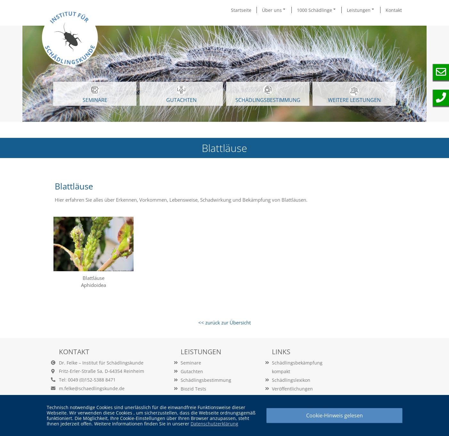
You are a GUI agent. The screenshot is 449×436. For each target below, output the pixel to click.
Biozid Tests (193, 389)
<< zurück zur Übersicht (224, 322)
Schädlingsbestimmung (267, 94)
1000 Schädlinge (317, 10)
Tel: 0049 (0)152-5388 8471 (87, 380)
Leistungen (361, 10)
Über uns (274, 10)
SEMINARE (95, 94)
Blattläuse (93, 278)
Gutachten (192, 371)
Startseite (241, 10)
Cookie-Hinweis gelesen (334, 415)
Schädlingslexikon (291, 380)
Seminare (191, 363)
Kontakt (394, 10)
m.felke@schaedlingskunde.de (92, 388)
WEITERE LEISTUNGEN (354, 95)
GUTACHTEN (181, 94)
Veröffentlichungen (292, 389)
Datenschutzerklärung (214, 424)
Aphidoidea (93, 285)
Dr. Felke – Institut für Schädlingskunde (101, 363)
